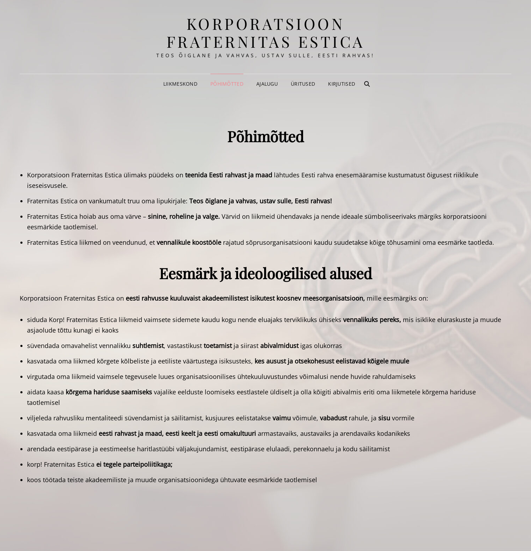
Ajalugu (267, 83)
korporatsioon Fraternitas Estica (265, 32)
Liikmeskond (180, 83)
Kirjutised (341, 83)
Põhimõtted (226, 83)
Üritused (303, 83)
